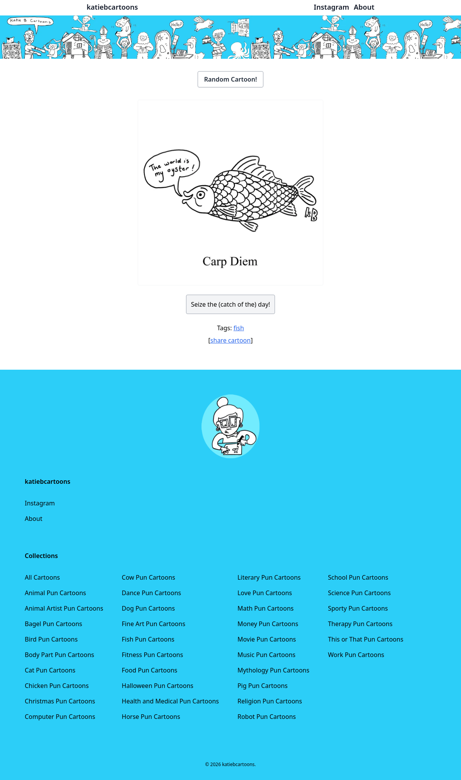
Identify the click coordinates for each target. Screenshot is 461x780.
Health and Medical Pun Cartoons (170, 701)
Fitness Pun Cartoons (152, 654)
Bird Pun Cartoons (51, 639)
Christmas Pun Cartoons (60, 701)
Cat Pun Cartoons (50, 670)
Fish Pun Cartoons (148, 639)
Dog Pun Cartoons (148, 608)
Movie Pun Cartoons (266, 639)
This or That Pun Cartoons (365, 639)
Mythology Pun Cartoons (273, 670)
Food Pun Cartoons (150, 670)
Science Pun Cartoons (359, 593)
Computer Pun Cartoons (60, 716)
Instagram (40, 503)
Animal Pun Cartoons (55, 593)
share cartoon (230, 340)
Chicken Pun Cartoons (57, 685)
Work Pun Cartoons (356, 654)
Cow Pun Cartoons (148, 577)
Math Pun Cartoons (265, 608)
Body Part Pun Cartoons (59, 654)
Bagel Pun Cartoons (53, 624)
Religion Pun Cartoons (269, 701)
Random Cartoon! (230, 79)
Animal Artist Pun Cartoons (64, 608)
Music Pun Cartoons (266, 654)
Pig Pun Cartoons (262, 685)
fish (239, 328)
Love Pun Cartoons (264, 593)
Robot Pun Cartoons (266, 716)
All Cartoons (42, 577)
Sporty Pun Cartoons (358, 608)
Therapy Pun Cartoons (360, 624)
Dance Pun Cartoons (151, 593)
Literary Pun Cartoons (269, 577)
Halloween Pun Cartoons (157, 685)
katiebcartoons (112, 7)
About (33, 518)
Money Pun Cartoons (267, 624)
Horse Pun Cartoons (151, 716)
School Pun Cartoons (358, 577)
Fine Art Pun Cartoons (153, 624)
